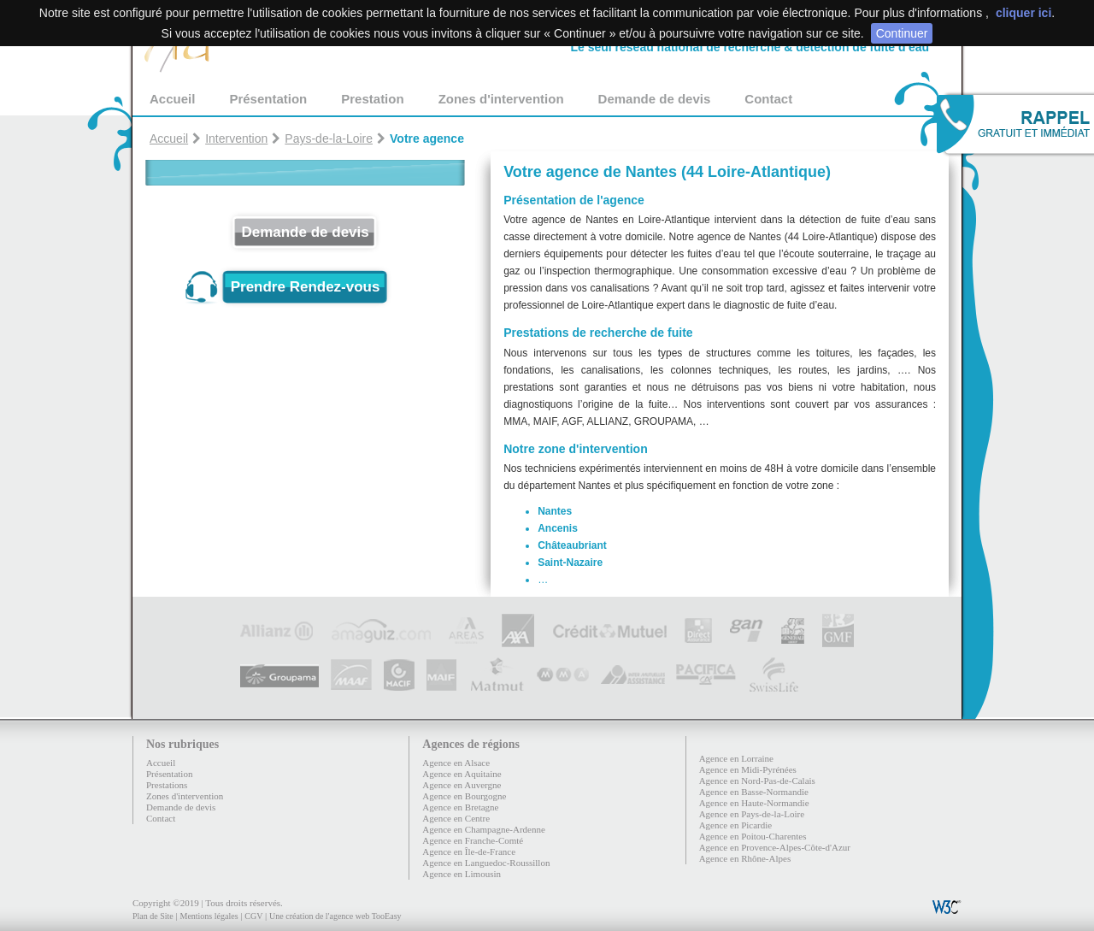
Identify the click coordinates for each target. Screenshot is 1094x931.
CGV (253, 916)
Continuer (902, 33)
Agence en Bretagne (460, 807)
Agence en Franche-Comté (472, 840)
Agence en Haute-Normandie (754, 803)
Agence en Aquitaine (461, 774)
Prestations (166, 785)
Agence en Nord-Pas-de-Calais (757, 780)
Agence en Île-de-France (468, 851)
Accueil (172, 98)
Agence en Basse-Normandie (754, 792)
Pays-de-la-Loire (329, 138)
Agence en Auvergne (461, 785)
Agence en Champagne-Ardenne (483, 829)
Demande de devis (654, 98)
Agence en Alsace (456, 762)
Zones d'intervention (501, 98)
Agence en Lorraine (736, 758)
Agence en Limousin (461, 874)
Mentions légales (208, 916)
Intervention (236, 138)
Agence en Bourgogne (464, 796)
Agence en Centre (456, 818)
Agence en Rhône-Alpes (745, 858)
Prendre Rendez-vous (305, 287)
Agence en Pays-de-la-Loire (751, 814)
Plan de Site (153, 916)
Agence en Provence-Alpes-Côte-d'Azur (774, 847)
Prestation (372, 98)
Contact (768, 98)
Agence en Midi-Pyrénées (748, 769)
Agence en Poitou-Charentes (753, 836)
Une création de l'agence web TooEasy (335, 916)
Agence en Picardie (736, 825)
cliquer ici (1023, 13)
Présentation (268, 98)
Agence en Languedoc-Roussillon (486, 862)
